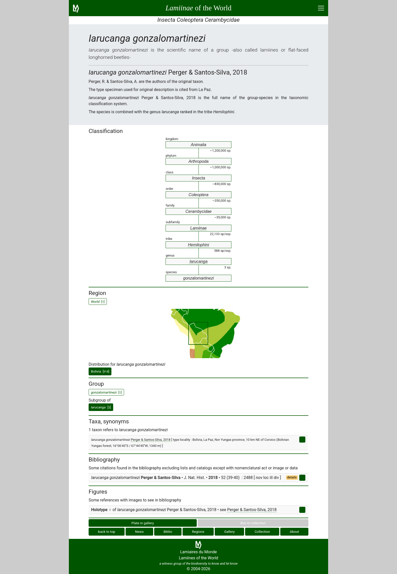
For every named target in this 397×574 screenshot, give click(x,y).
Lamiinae (198, 228)
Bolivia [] (100, 371)
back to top (106, 532)
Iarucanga (198, 261)
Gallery (229, 532)
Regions (198, 532)
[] (101, 407)
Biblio (168, 532)
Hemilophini (198, 245)
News (139, 532)
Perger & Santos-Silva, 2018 (150, 440)
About (294, 532)
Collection (262, 532)
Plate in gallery (142, 523)
